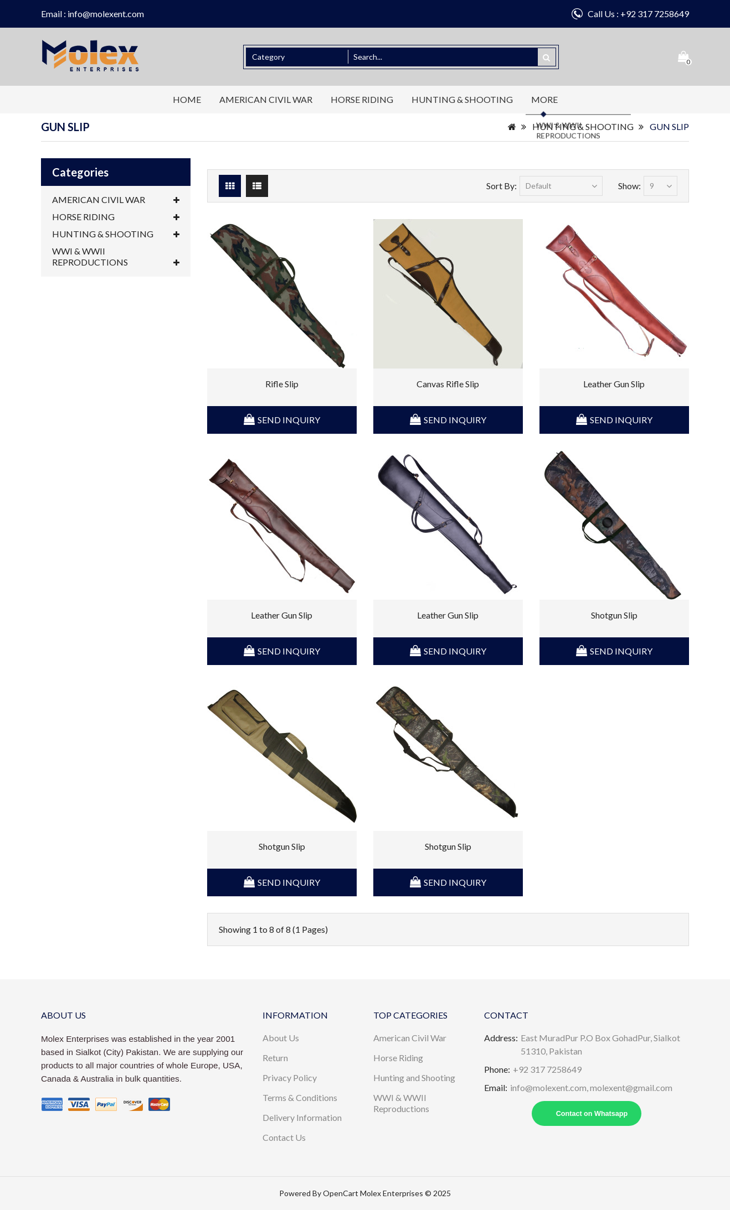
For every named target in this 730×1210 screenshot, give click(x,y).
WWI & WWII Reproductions (401, 1103)
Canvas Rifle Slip (448, 383)
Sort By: (501, 185)
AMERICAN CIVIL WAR (265, 99)
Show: (629, 185)
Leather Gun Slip (614, 383)
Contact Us (284, 1137)
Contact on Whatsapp (592, 1114)
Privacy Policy (290, 1077)
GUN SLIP (669, 126)
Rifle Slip (282, 383)
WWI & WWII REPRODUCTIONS (115, 257)
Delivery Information (302, 1117)
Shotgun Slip (614, 615)
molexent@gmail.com (631, 1087)
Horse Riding (398, 1057)
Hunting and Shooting (414, 1077)
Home (187, 99)
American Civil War (409, 1037)
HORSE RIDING (362, 99)
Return (275, 1057)
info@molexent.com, (550, 1087)
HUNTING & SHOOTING (462, 99)
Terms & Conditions (300, 1097)
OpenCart (340, 1193)
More (544, 99)
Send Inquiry (289, 419)
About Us (281, 1037)
